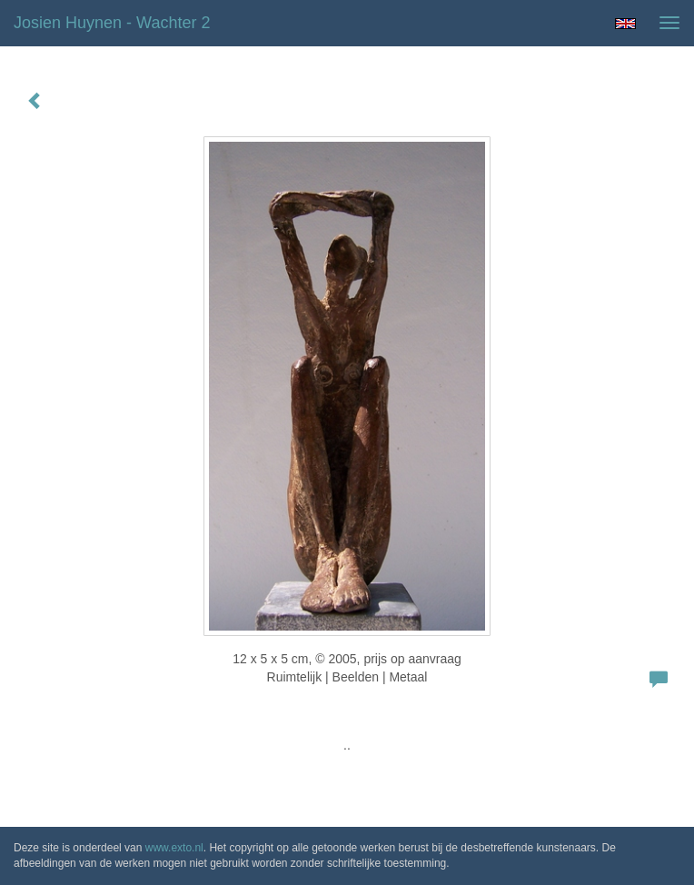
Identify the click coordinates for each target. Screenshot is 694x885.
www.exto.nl (174, 847)
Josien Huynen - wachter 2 (112, 23)
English (625, 23)
